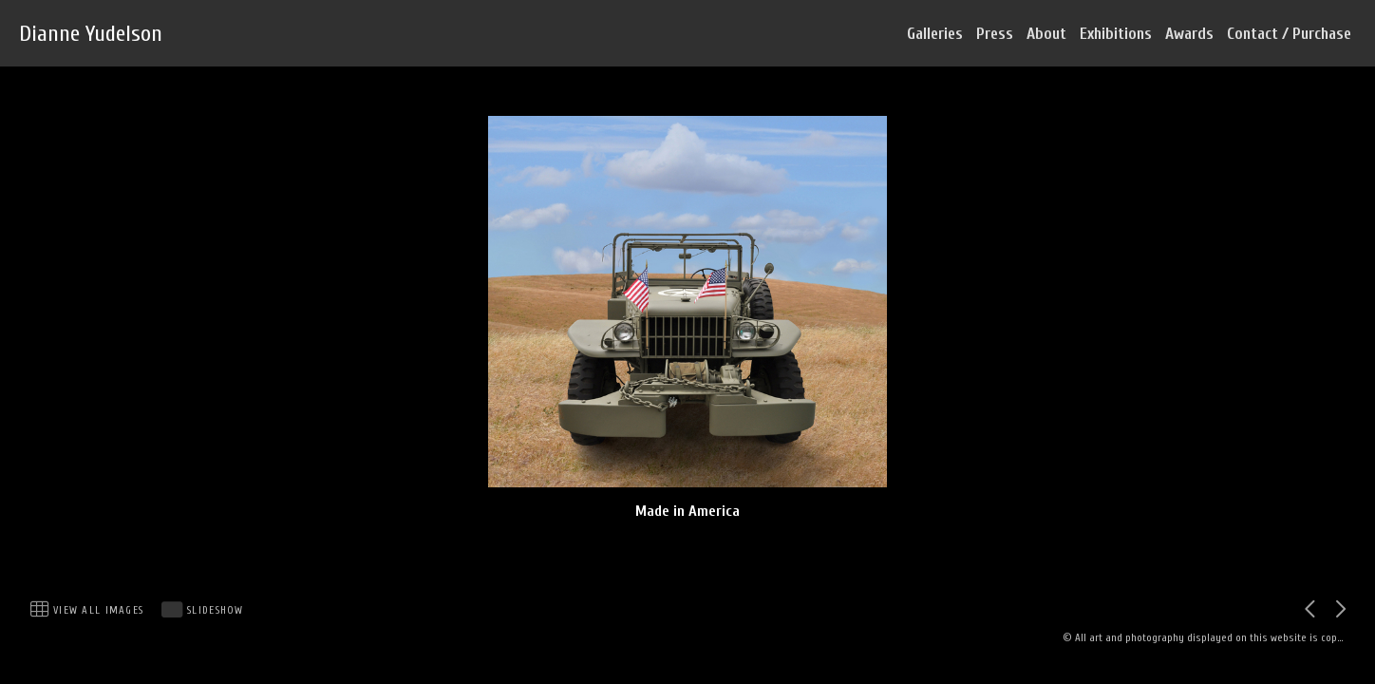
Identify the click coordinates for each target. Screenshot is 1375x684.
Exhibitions (1116, 34)
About (1046, 34)
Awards (1189, 34)
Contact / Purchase (1289, 34)
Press (994, 34)
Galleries (935, 34)
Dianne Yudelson (90, 34)
